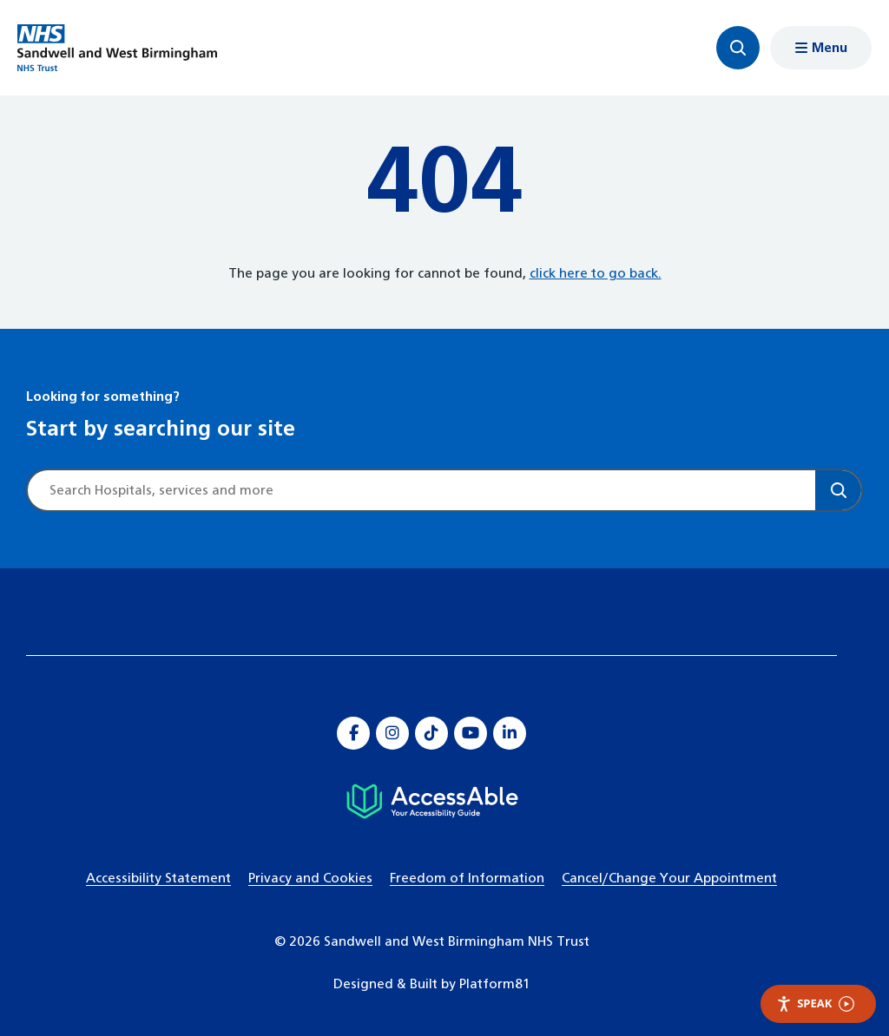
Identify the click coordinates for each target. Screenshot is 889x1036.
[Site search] (421, 490)
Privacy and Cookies (310, 878)
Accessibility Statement (158, 878)
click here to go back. (596, 273)
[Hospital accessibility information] (432, 801)
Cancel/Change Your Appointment (669, 878)
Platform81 (494, 984)
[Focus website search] (738, 47)
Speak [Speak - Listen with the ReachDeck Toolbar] (815, 1003)
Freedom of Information (467, 878)
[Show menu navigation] (821, 47)
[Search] (838, 490)
